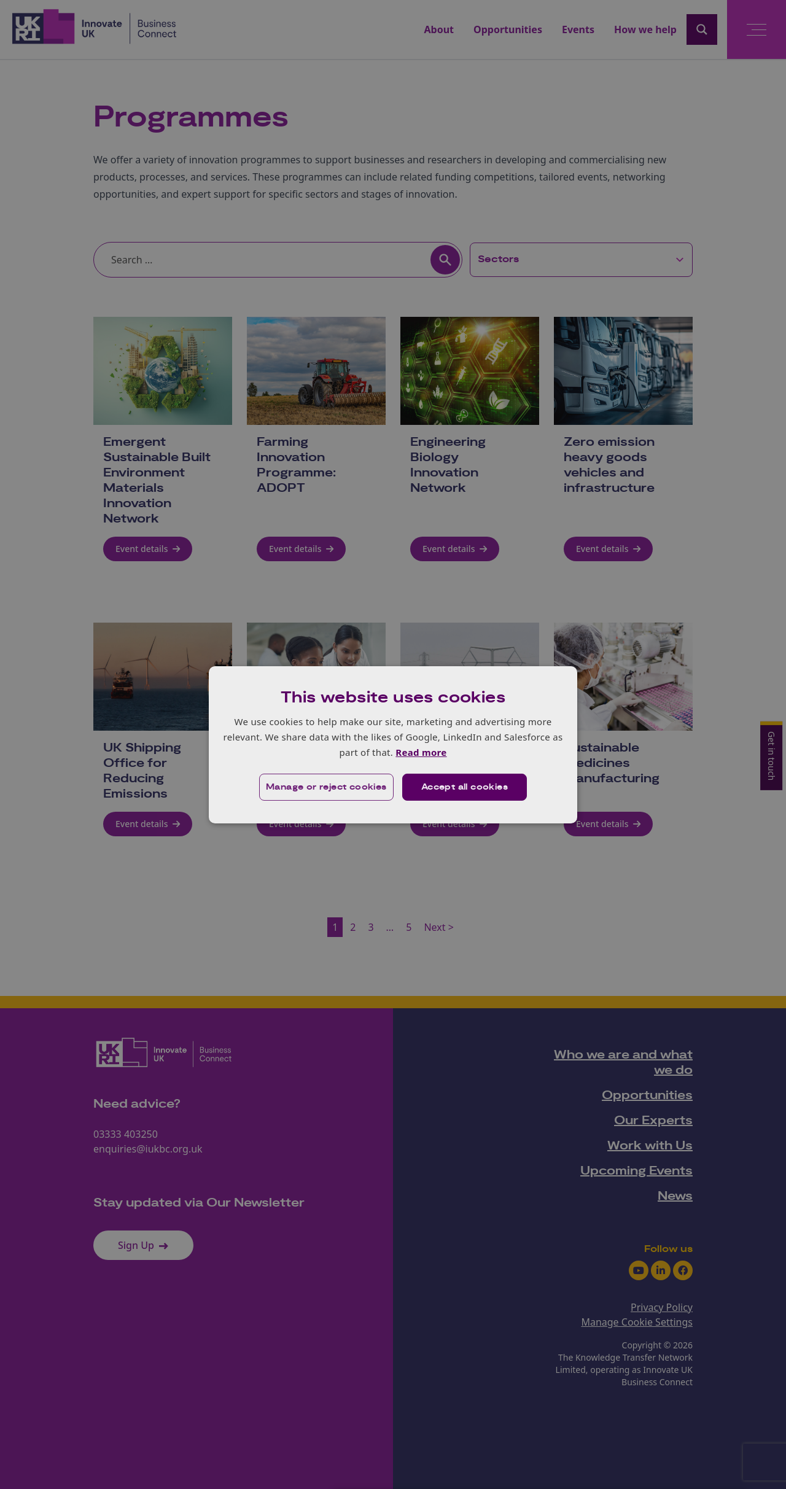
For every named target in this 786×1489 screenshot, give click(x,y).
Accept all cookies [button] (464, 787)
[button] (326, 787)
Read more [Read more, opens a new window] (420, 752)
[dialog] (393, 744)
